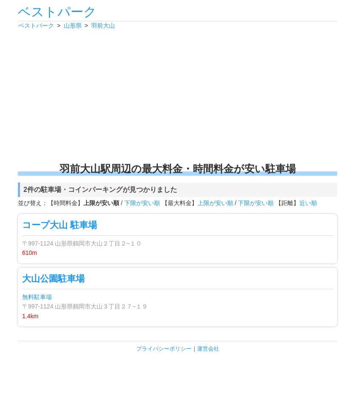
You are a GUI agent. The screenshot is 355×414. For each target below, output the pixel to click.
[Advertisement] (177, 95)
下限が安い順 (142, 203)
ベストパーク (57, 12)
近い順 (308, 203)
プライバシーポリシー (164, 348)
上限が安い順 (215, 203)
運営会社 (208, 348)
